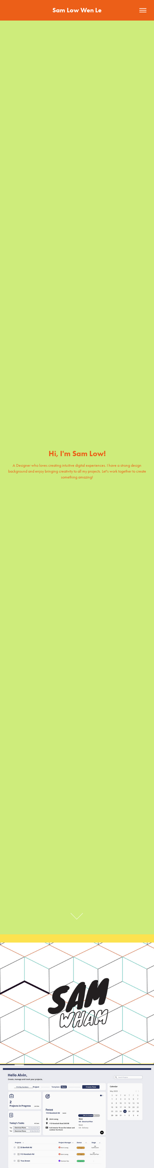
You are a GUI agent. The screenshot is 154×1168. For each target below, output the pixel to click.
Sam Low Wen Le (77, 10)
